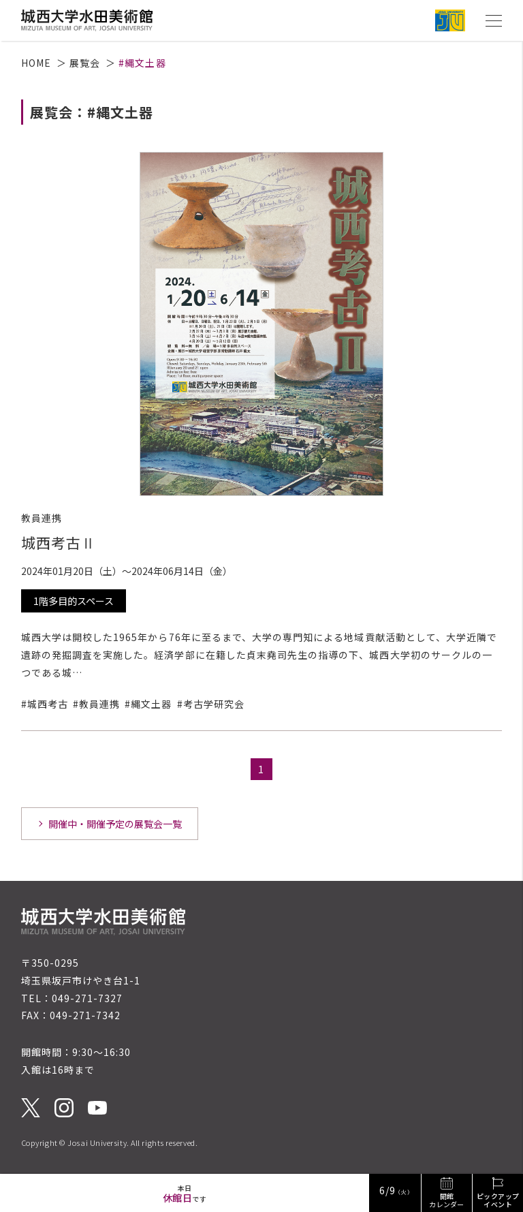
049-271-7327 (87, 998)
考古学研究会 (213, 704)
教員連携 (99, 704)
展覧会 (84, 62)
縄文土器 (151, 704)
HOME (36, 62)
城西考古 (47, 704)
